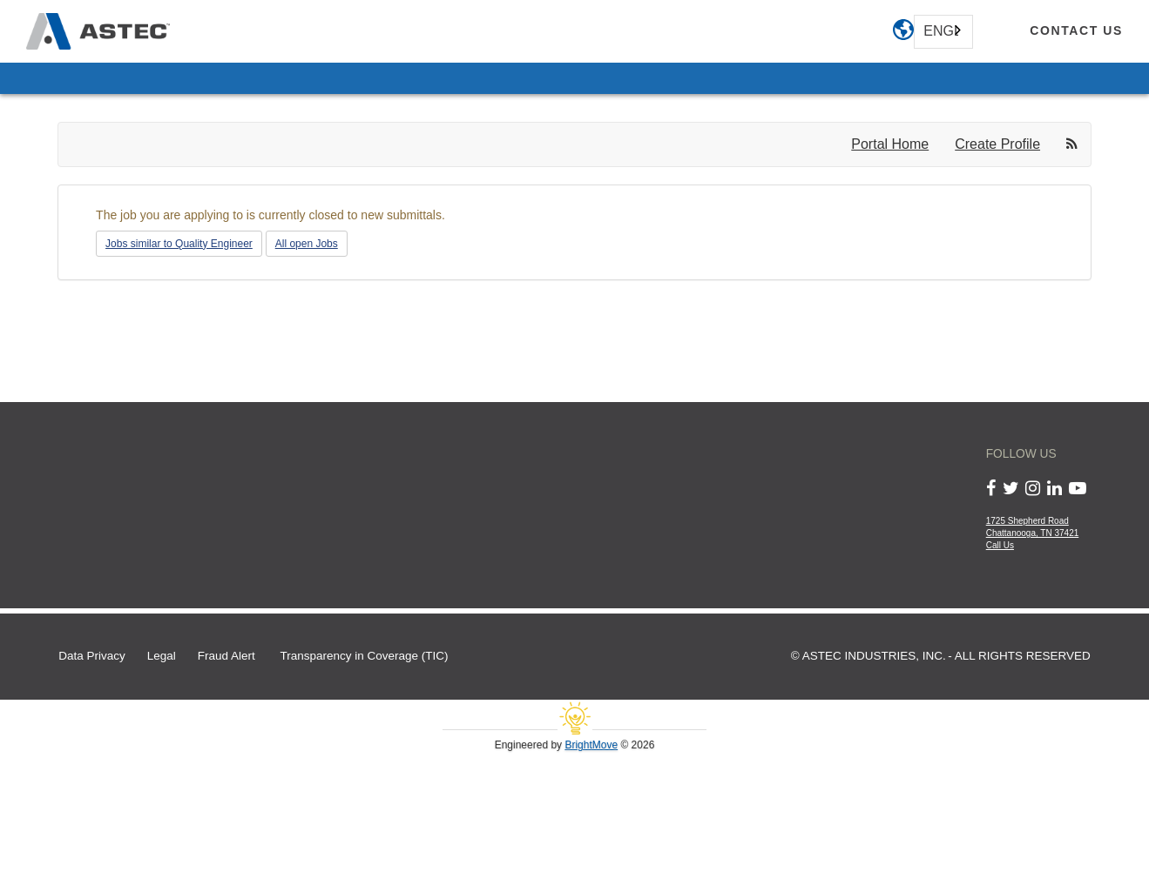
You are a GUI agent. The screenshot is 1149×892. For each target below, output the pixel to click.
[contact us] (1076, 31)
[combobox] (943, 32)
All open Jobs (306, 244)
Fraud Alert (226, 655)
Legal (161, 655)
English (940, 30)
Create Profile (997, 144)
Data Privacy (91, 655)
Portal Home (890, 144)
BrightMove (591, 745)
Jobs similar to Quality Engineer (179, 244)
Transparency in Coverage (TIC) (364, 655)
